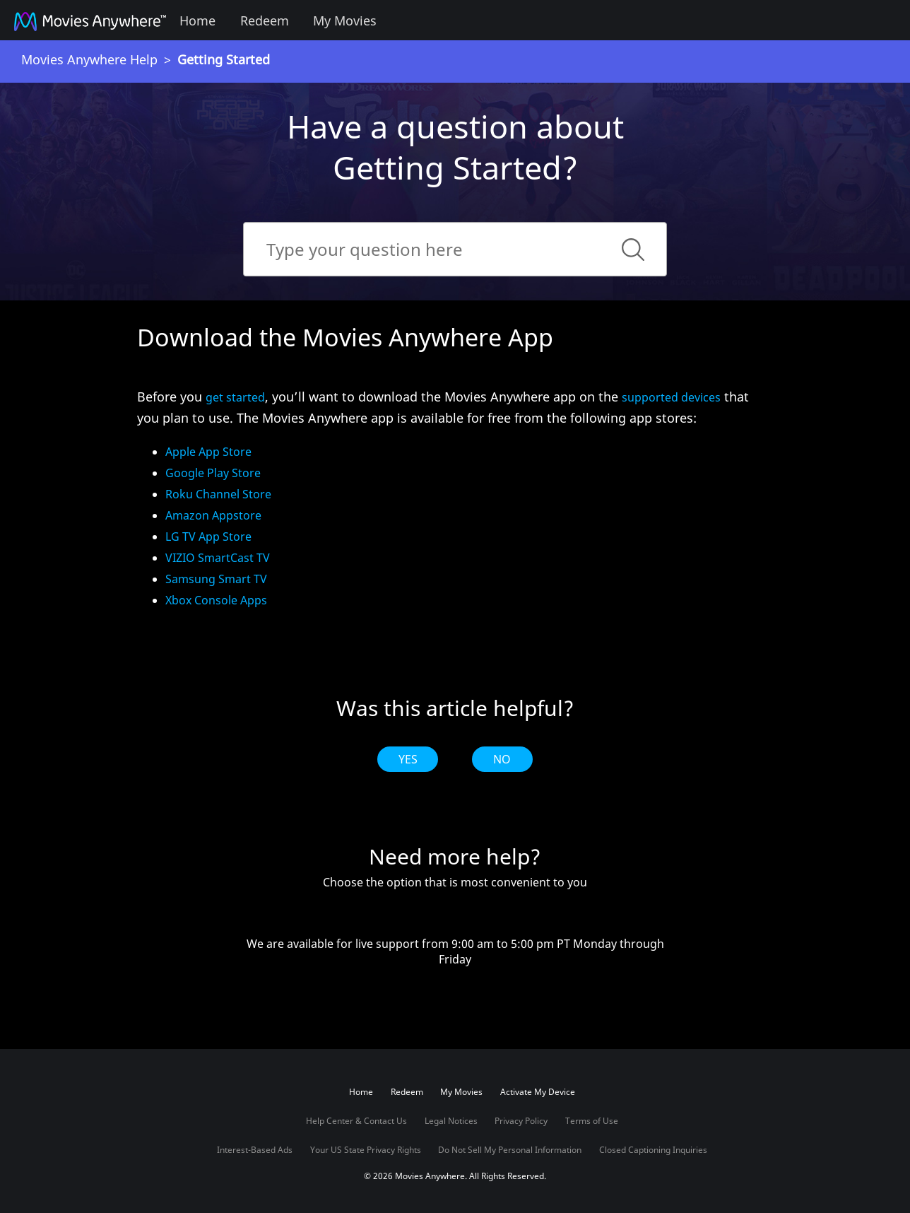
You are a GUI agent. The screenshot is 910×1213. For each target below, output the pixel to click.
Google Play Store (213, 473)
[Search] (455, 249)
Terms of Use (591, 1121)
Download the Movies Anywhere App (345, 337)
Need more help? (455, 857)
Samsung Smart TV (216, 579)
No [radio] (502, 759)
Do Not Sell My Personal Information (509, 1150)
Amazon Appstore (213, 515)
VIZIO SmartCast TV (217, 558)
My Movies (345, 20)
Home (197, 20)
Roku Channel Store (218, 494)
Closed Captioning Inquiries (653, 1150)
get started (235, 397)
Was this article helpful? (455, 708)
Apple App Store (208, 451)
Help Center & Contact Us (356, 1121)
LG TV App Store (208, 536)
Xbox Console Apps (216, 600)
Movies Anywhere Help (89, 59)
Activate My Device (537, 1092)
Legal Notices (451, 1121)
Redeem (264, 20)
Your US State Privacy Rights (365, 1150)
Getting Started (223, 59)
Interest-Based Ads (254, 1150)
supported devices (671, 397)
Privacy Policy (521, 1121)
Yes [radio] (408, 759)
